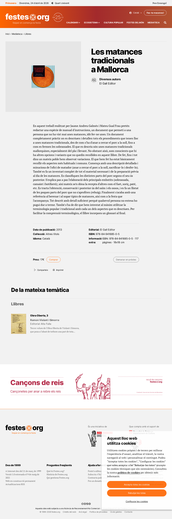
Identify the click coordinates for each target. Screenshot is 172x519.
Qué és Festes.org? (55, 471)
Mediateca (154, 22)
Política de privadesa (98, 512)
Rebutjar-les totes (137, 493)
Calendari (72, 22)
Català (135, 13)
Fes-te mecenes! (155, 12)
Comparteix (42, 270)
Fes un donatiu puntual (99, 480)
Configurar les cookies (137, 501)
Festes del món (135, 22)
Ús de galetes (116, 512)
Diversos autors (110, 79)
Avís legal (83, 512)
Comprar (53, 259)
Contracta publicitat (97, 477)
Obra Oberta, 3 (39, 315)
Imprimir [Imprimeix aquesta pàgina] (60, 270)
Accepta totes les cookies (137, 484)
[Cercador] (165, 22)
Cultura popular (113, 22)
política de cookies (129, 472)
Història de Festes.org (57, 474)
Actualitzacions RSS (15, 484)
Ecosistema (91, 22)
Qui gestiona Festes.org (58, 477)
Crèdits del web (69, 512)
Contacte (128, 512)
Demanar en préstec (126, 259)
